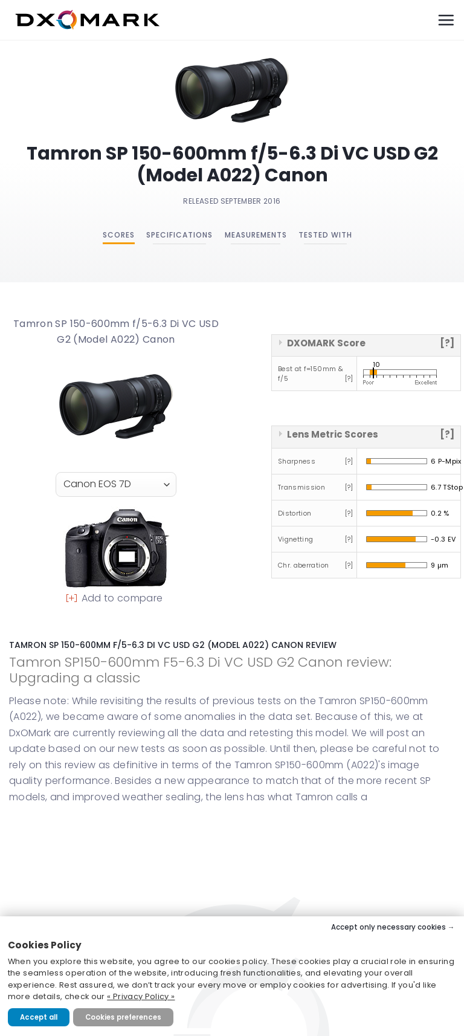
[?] (447, 343)
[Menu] (446, 20)
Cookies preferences (123, 1017)
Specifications (179, 235)
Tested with (325, 235)
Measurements (256, 235)
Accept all (38, 1017)
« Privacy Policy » (141, 996)
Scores (119, 235)
